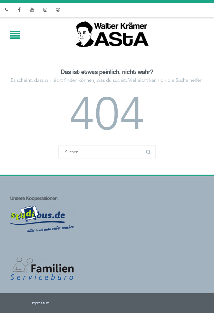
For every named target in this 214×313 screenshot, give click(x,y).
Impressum (32, 303)
